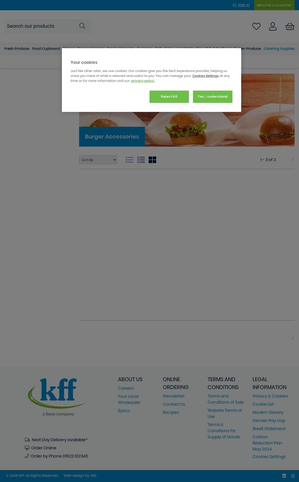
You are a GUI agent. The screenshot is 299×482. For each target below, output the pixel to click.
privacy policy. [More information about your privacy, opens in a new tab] (143, 80)
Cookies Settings (205, 75)
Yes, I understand (213, 96)
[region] (151, 80)
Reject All (169, 96)
